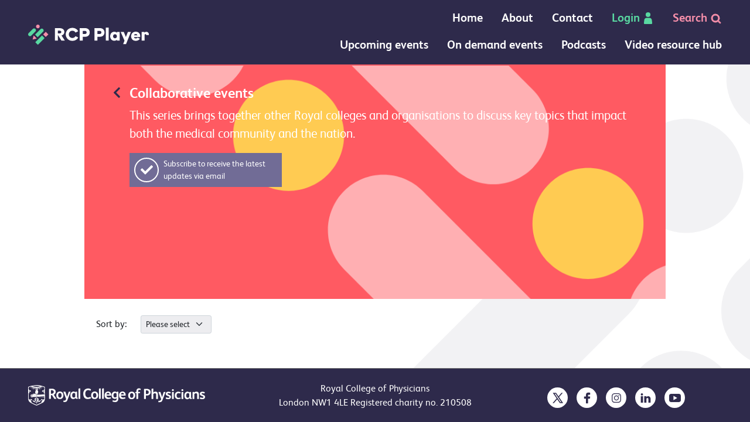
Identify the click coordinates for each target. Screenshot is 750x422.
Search (697, 18)
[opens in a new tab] (557, 397)
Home (467, 18)
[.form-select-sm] (176, 324)
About (517, 18)
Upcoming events (384, 45)
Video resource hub (673, 45)
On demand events (495, 45)
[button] (205, 170)
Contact (572, 18)
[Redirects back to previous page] (117, 91)
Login (633, 18)
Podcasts (583, 45)
